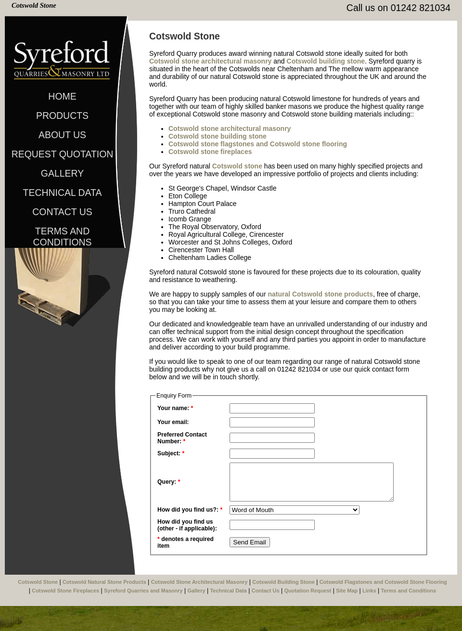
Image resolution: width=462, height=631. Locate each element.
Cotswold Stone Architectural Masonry (199, 607)
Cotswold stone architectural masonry (210, 61)
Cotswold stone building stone (217, 136)
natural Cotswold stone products (320, 294)
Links (369, 615)
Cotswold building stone (326, 61)
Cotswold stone (237, 166)
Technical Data (62, 192)
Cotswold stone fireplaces (210, 151)
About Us (62, 134)
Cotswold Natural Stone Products (104, 607)
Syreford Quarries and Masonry (143, 615)
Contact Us (62, 211)
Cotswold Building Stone (283, 607)
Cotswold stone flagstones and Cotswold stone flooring (257, 144)
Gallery (62, 173)
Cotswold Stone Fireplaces (65, 615)
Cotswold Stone (34, 5)
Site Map (347, 615)
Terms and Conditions (62, 233)
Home (62, 96)
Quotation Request (307, 615)
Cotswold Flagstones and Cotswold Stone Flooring (383, 607)
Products (62, 115)
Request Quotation (63, 154)
